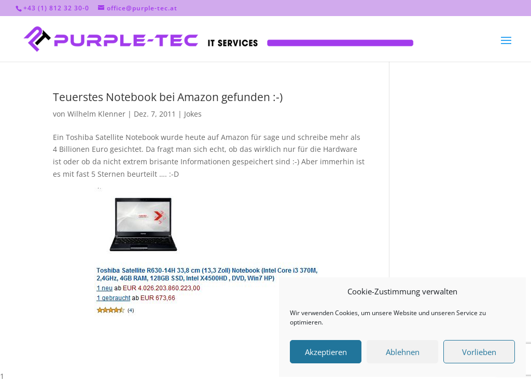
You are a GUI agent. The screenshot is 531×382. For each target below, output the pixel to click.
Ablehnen (403, 352)
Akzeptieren (326, 352)
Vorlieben (479, 352)
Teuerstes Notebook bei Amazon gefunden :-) (168, 97)
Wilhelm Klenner (96, 114)
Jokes (193, 114)
